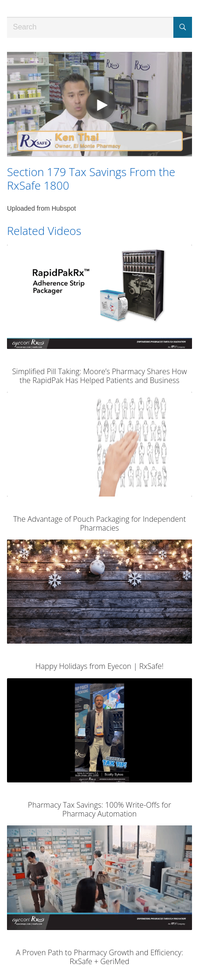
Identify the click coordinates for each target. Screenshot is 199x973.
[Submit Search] (182, 27)
